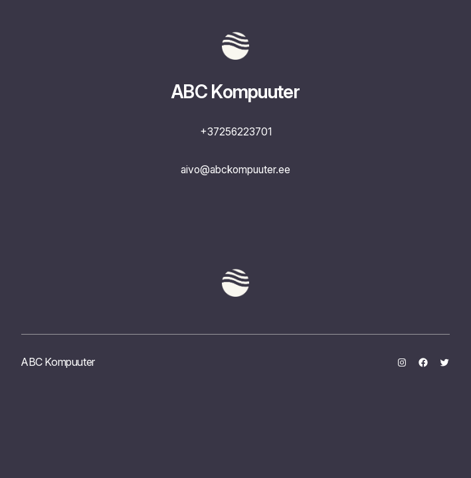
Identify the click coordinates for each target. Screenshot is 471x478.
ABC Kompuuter (235, 91)
